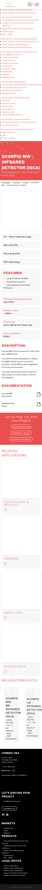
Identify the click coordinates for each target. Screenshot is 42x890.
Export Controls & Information (16, 873)
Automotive (7, 66)
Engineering (7, 31)
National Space (9, 93)
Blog (4, 135)
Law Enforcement (10, 57)
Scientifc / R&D (9, 69)
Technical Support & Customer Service (19, 122)
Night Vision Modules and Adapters (18, 28)
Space (25, 44)
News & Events (9, 132)
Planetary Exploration (12, 90)
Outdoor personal (10, 63)
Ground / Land (8, 103)
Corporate (31, 12)
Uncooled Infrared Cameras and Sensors (20, 20)
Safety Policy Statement (13, 870)
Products (28, 17)
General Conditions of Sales (15, 875)
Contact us (9, 808)
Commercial (33, 41)
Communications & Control (14, 87)
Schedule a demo (21, 433)
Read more (8, 770)
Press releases (8, 138)
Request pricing (21, 427)
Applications (31, 39)
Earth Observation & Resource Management (22, 84)
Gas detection (8, 77)
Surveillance (7, 109)
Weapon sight (8, 112)
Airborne (6, 100)
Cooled (26, 182)
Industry (6, 74)
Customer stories (10, 125)
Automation (7, 71)
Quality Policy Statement (13, 868)
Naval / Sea (7, 106)
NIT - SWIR (7, 34)
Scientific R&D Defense (12, 114)
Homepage (6, 182)
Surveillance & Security (12, 54)
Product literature (21, 439)
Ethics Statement (11, 866)
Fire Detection (8, 60)
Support (28, 10)
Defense (28, 47)
